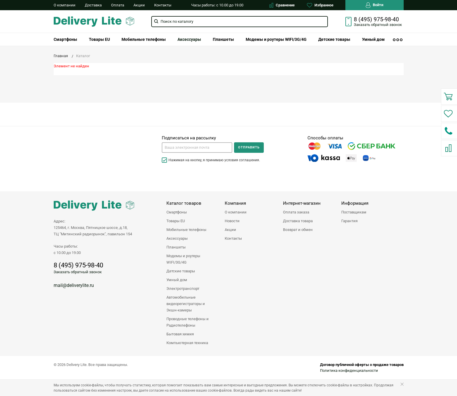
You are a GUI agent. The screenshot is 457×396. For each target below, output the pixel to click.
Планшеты (223, 39)
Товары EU (99, 39)
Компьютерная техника (187, 343)
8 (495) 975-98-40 (376, 19)
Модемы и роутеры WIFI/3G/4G (276, 39)
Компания (235, 203)
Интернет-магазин (302, 203)
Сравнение (282, 5)
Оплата (117, 5)
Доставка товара (298, 221)
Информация (354, 203)
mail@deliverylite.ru (74, 285)
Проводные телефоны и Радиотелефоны (187, 322)
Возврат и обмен (298, 229)
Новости (232, 221)
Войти (374, 5)
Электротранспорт (182, 288)
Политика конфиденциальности (349, 370)
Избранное (320, 5)
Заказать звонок (378, 24)
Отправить (249, 147)
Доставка (93, 5)
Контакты (162, 5)
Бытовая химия (180, 334)
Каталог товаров (183, 203)
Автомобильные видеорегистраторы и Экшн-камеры (185, 303)
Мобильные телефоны (144, 39)
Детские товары (334, 39)
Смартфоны (65, 39)
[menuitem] (65, 39)
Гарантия (349, 221)
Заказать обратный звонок (78, 272)
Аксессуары (189, 39)
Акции (139, 5)
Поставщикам (353, 212)
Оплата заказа (296, 212)
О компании (64, 5)
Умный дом (373, 39)
